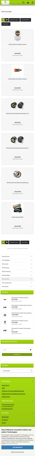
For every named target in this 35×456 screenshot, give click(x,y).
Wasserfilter (5, 286)
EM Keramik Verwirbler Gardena (17, 79)
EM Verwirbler (5, 279)
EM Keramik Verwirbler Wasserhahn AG (17, 113)
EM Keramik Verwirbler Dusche (17, 44)
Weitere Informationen (17, 452)
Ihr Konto (5, 420)
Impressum (5, 385)
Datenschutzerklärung (11, 443)
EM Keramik (5, 264)
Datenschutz (6, 397)
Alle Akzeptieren (17, 447)
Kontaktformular (7, 409)
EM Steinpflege (6, 275)
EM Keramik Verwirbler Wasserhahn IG (17, 148)
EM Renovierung (6, 271)
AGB (3, 388)
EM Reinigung (5, 267)
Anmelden (17, 354)
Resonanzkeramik (6, 283)
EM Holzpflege (6, 260)
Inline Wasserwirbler (17, 217)
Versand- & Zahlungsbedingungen (13, 391)
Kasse (4, 423)
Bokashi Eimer (6, 256)
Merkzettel (5, 417)
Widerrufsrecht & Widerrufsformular (13, 394)
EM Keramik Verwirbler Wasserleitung (17, 182)
